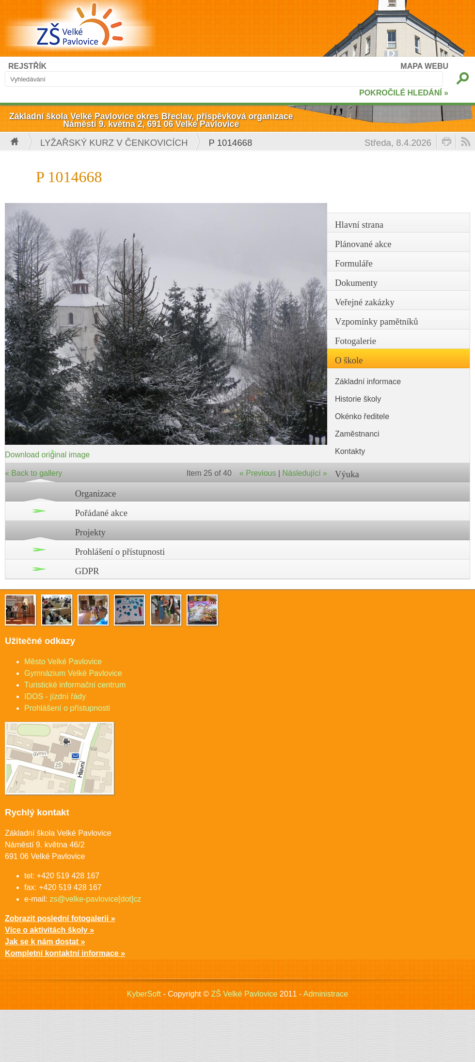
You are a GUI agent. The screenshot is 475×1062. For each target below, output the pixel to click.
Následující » (305, 473)
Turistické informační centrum (75, 685)
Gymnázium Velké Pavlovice (73, 673)
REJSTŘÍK (27, 66)
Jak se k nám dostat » (45, 941)
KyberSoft (144, 994)
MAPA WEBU (424, 66)
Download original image (47, 455)
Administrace (325, 994)
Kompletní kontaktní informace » (65, 953)
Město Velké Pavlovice (63, 661)
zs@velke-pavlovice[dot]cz (95, 899)
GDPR (87, 571)
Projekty (90, 532)
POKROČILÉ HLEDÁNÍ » (403, 93)
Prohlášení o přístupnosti (120, 552)
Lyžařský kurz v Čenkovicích (114, 143)
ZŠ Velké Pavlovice (244, 994)
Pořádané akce (101, 513)
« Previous (257, 473)
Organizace (95, 493)
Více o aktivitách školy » (49, 930)
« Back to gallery (33, 473)
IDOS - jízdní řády (55, 696)
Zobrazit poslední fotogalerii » (60, 918)
